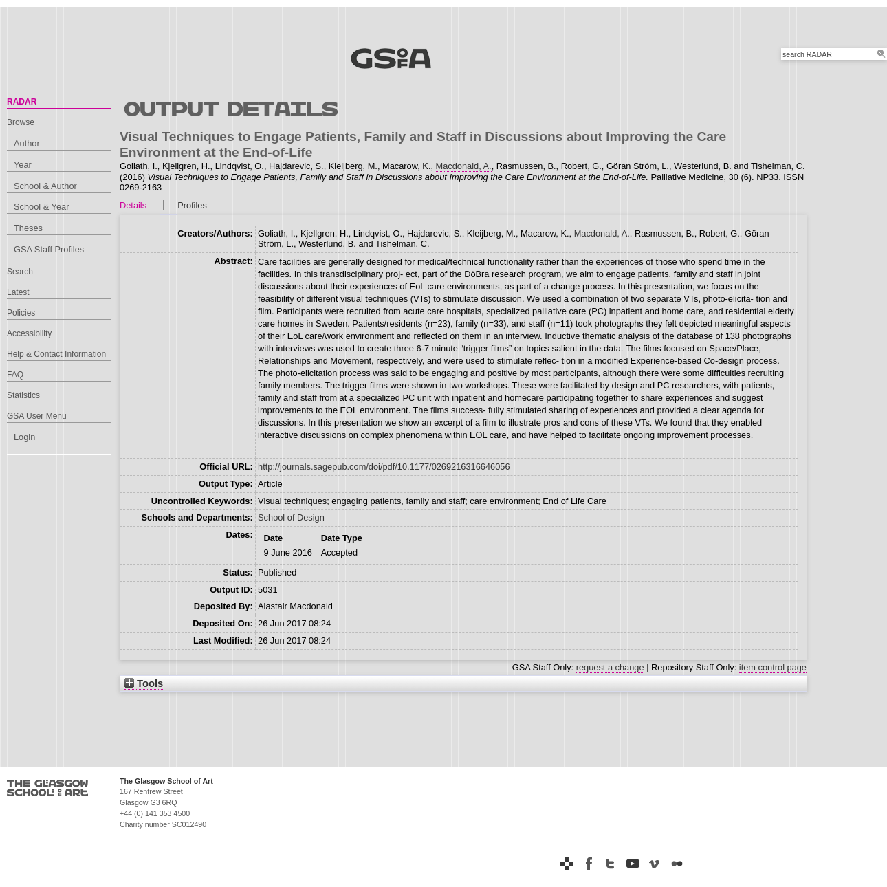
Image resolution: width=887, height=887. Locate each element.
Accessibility (29, 333)
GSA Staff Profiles (49, 249)
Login (24, 437)
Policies (21, 313)
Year (23, 165)
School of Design (291, 517)
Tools (143, 683)
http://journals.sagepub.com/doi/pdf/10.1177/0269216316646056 (384, 466)
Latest (18, 292)
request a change (610, 667)
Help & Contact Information (56, 354)
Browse (20, 122)
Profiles (192, 205)
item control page (773, 667)
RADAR (21, 102)
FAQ (15, 375)
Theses (28, 228)
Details (133, 205)
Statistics (23, 395)
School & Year (41, 206)
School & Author (45, 186)
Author (27, 143)
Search (20, 271)
